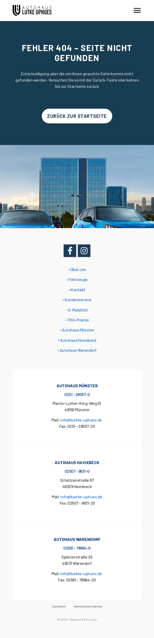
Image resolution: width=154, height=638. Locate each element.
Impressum (59, 606)
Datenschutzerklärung (88, 606)
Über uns (78, 269)
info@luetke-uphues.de (81, 419)
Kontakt (78, 289)
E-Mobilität (78, 309)
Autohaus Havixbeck (78, 340)
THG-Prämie (78, 319)
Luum (93, 619)
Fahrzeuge (78, 279)
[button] (137, 11)
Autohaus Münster (78, 329)
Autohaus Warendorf (78, 350)
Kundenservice (78, 299)
